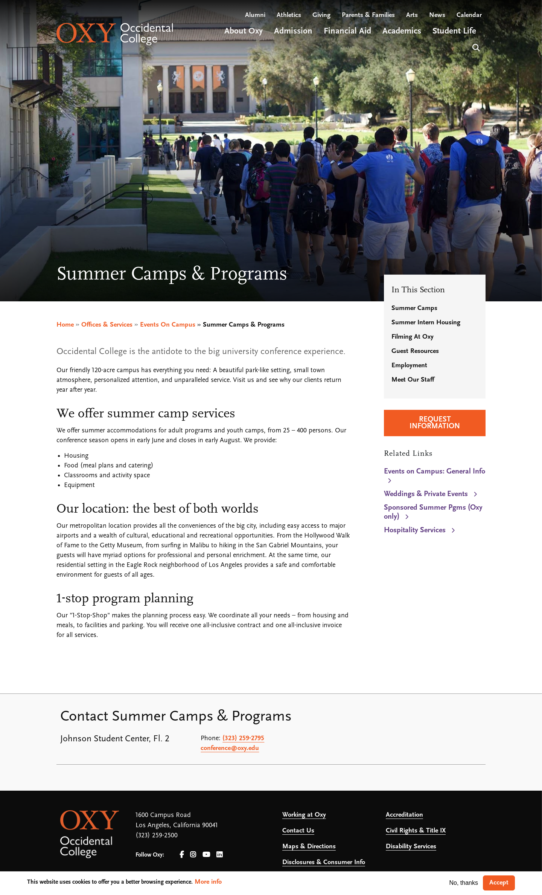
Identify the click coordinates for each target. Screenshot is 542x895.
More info (208, 882)
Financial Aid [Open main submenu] (347, 31)
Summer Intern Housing (425, 322)
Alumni (255, 15)
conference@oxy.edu (230, 748)
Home (65, 324)
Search (475, 46)
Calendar (469, 15)
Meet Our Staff (412, 379)
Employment (409, 365)
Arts (412, 15)
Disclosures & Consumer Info (323, 862)
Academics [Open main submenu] (401, 31)
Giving (321, 15)
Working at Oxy (304, 815)
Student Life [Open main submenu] (454, 31)
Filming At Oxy (412, 337)
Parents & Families (368, 15)
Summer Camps (414, 308)
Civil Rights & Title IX (416, 830)
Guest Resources (415, 351)
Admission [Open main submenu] (293, 31)
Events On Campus (167, 324)
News (437, 15)
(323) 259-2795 (243, 738)
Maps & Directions (309, 846)
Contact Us (298, 830)
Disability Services (411, 846)
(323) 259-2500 (157, 835)
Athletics (289, 15)
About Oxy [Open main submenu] (243, 31)
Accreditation (404, 815)
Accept (499, 882)
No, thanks (463, 883)
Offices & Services (106, 324)
